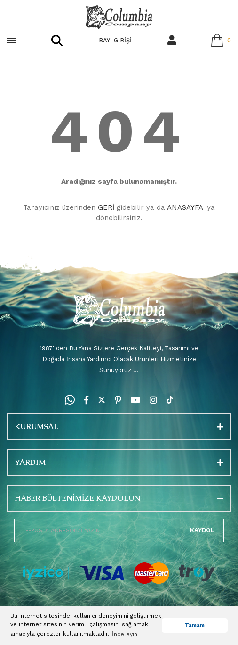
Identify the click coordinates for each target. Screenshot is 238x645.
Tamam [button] (195, 625)
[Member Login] (171, 40)
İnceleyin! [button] (125, 634)
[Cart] (221, 40)
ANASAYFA (185, 207)
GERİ (106, 207)
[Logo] (119, 17)
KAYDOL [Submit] (202, 530)
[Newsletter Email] (119, 530)
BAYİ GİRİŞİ (115, 40)
